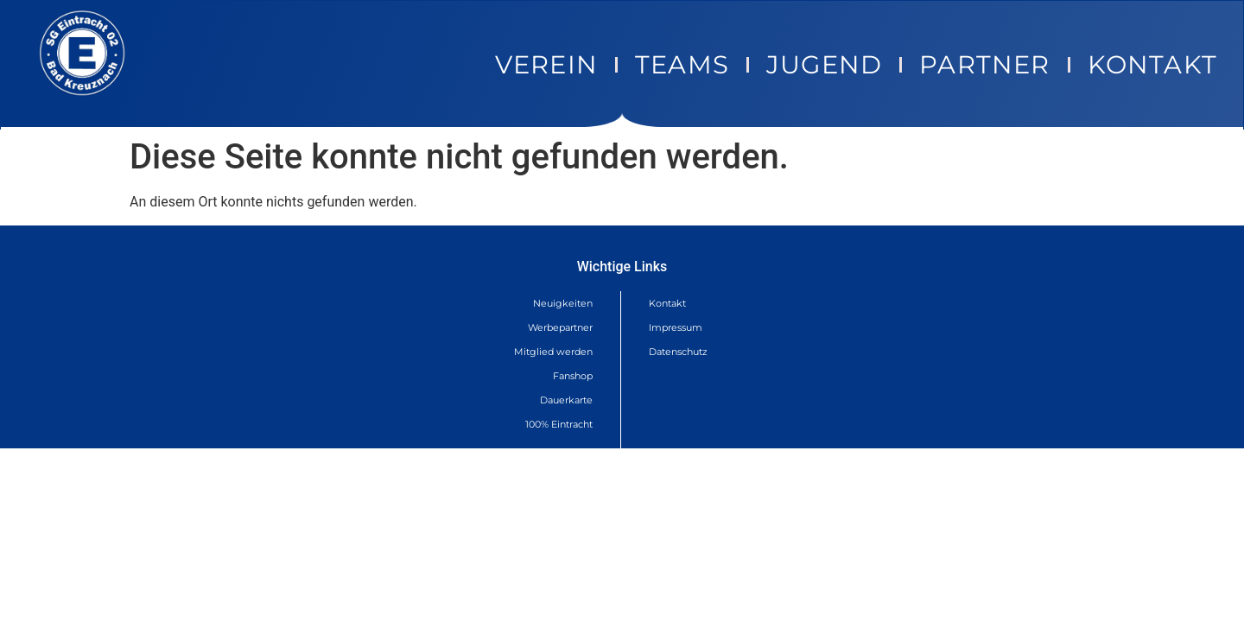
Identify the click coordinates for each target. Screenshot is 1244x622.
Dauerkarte (566, 400)
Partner (984, 64)
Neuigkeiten (563, 303)
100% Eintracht (559, 424)
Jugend (824, 64)
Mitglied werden (553, 352)
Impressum (675, 327)
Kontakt (1152, 64)
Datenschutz (678, 352)
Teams (682, 64)
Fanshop (573, 376)
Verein (546, 64)
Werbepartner (560, 327)
